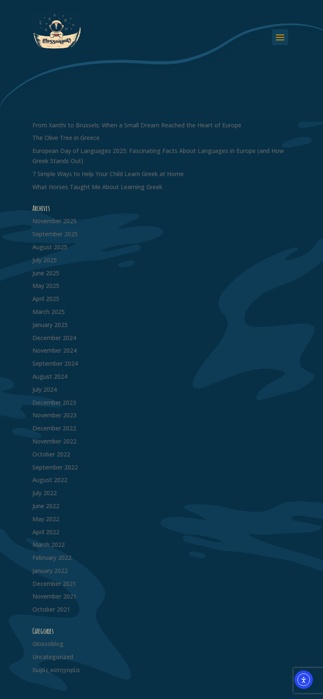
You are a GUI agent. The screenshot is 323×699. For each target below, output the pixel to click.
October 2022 (51, 454)
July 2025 (44, 260)
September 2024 (55, 363)
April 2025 (45, 299)
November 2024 (54, 350)
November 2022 (54, 441)
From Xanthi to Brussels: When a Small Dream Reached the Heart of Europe (136, 125)
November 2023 (54, 415)
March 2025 (48, 312)
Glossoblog (48, 644)
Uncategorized (52, 657)
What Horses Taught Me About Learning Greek (97, 187)
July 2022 (44, 493)
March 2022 (48, 545)
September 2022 (55, 467)
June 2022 (45, 506)
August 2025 (49, 247)
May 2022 (45, 519)
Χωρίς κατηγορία (56, 670)
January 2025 (50, 325)
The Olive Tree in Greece (66, 138)
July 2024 (44, 389)
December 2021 (54, 584)
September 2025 (55, 234)
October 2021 (51, 609)
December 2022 (54, 428)
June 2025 (45, 273)
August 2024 (49, 376)
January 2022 (50, 571)
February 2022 (51, 558)
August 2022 (49, 480)
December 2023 (54, 402)
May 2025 (45, 286)
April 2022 (45, 532)
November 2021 (54, 596)
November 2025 (54, 221)
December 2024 (54, 338)
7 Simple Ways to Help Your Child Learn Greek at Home (108, 174)
